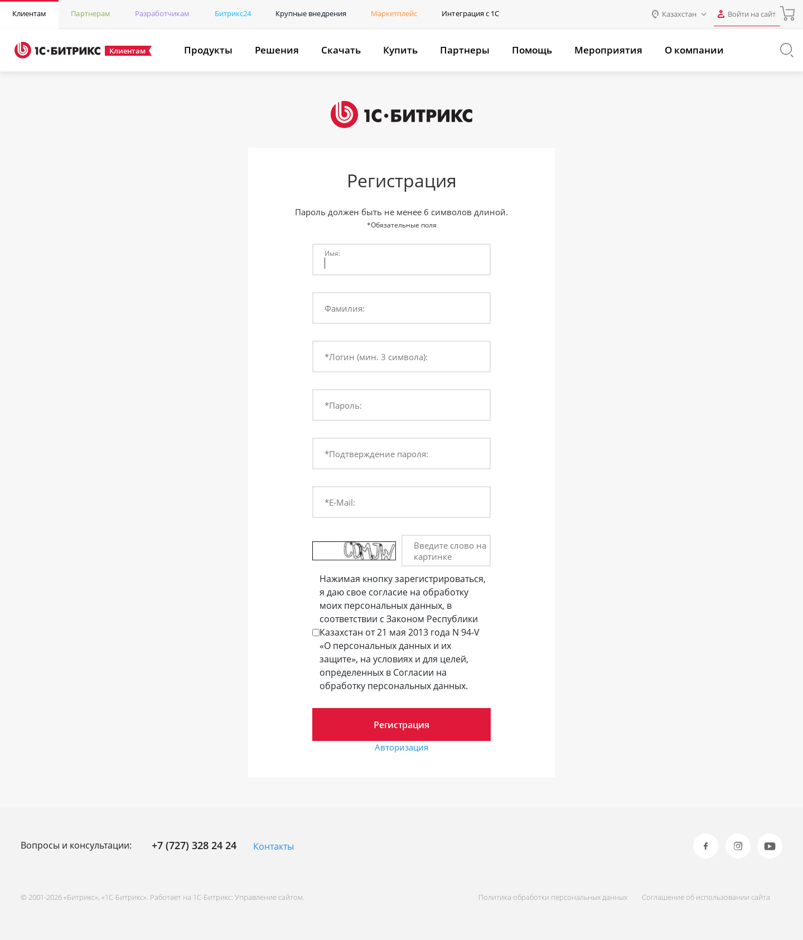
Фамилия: (345, 308)
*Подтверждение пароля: (376, 453)
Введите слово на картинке (450, 551)
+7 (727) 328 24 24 (194, 845)
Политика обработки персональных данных (544, 897)
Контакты (273, 846)
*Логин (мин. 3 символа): (376, 356)
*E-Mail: (340, 502)
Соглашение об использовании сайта (701, 897)
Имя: (332, 253)
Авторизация (401, 747)
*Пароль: (343, 405)
